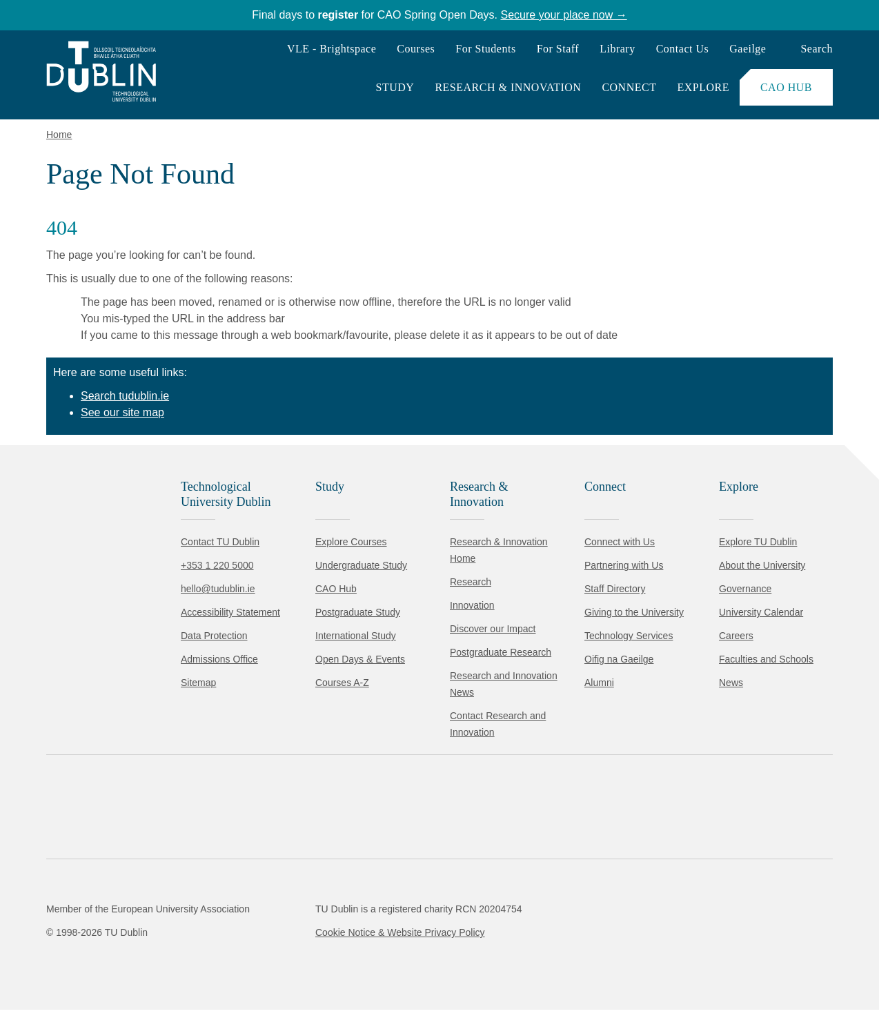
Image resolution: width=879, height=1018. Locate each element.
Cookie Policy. (290, 922)
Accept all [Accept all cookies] (72, 966)
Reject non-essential (187, 966)
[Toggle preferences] (298, 966)
